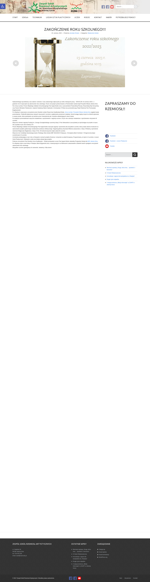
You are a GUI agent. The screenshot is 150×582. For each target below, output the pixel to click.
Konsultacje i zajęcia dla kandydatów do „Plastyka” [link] (121, 176)
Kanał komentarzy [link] (104, 554)
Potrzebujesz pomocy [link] (126, 17)
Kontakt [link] (98, 17)
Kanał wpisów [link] (103, 552)
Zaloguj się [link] (102, 549)
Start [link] (15, 17)
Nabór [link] (109, 17)
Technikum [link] (37, 17)
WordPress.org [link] (103, 557)
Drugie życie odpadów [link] (113, 179)
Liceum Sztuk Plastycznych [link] (58, 17)
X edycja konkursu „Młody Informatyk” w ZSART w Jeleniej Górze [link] (82, 566)
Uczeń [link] (77, 17)
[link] (2, 6)
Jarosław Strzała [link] (74, 33)
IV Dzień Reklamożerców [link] (114, 173)
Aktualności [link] (127, 578)
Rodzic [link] (87, 17)
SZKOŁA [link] (25, 17)
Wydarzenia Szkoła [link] (93, 33)
